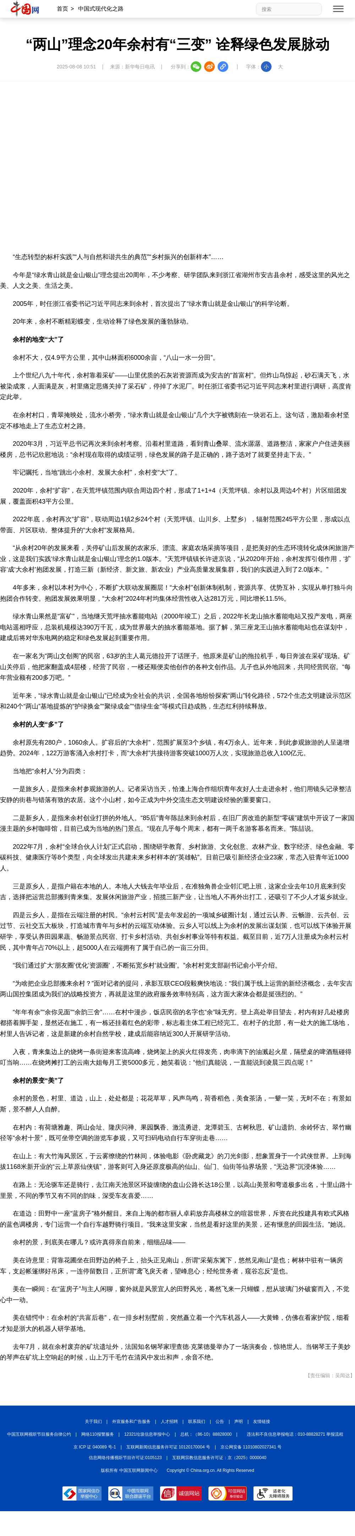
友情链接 (261, 1421)
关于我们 (93, 1421)
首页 (62, 9)
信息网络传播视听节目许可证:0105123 (125, 1457)
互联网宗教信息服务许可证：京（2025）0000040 (219, 1457)
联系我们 (196, 1421)
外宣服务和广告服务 (131, 1421)
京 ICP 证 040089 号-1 (94, 1447)
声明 (238, 1421)
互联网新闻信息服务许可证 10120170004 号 (168, 1447)
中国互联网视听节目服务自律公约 (39, 1434)
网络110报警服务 (97, 1434)
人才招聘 (169, 1421)
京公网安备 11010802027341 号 (251, 1447)
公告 (219, 1421)
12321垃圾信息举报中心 (147, 1434)
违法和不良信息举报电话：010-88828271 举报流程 (295, 1434)
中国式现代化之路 (101, 9)
